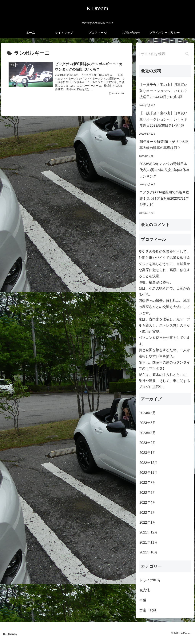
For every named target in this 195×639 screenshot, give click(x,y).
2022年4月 (147, 502)
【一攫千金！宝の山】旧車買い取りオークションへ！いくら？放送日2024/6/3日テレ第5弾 (163, 91)
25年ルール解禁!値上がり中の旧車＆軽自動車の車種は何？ (164, 145)
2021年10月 (148, 552)
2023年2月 (147, 443)
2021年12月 (148, 532)
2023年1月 (147, 453)
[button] (187, 54)
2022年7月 (147, 482)
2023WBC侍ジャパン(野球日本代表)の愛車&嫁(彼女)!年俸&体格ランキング (164, 170)
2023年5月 (147, 423)
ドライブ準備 (149, 580)
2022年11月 (148, 473)
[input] (165, 54)
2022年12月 (148, 463)
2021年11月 (148, 542)
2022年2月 (147, 512)
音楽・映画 (148, 610)
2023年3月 (147, 433)
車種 (142, 600)
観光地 (144, 590)
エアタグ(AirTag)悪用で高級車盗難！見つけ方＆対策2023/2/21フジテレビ (164, 198)
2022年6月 (147, 493)
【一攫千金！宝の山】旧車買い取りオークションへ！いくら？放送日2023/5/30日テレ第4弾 (163, 119)
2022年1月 (147, 522)
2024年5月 (147, 413)
